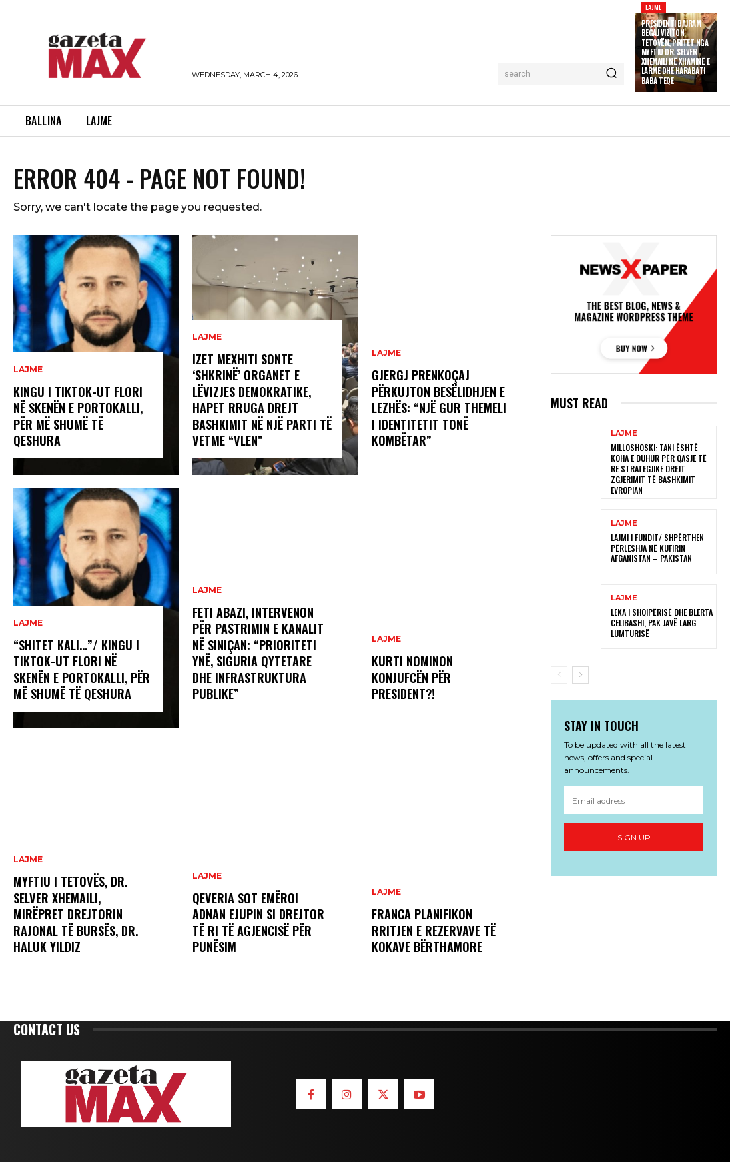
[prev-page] (559, 673)
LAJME (653, 7)
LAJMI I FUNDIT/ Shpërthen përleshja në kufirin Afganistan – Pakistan (657, 547)
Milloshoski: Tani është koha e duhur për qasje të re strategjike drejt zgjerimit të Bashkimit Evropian (659, 468)
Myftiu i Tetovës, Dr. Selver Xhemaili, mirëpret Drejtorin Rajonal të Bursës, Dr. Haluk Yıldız (75, 915)
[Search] (611, 74)
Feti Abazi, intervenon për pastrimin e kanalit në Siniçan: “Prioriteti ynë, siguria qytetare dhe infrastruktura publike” (257, 654)
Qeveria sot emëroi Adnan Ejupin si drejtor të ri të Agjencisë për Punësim (258, 923)
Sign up (634, 836)
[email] (633, 800)
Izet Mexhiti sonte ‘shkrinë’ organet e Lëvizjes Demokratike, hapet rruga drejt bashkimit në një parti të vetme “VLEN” (261, 401)
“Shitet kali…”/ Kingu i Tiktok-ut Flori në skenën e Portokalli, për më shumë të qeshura (81, 670)
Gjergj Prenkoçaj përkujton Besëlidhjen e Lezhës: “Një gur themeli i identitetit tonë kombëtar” (439, 409)
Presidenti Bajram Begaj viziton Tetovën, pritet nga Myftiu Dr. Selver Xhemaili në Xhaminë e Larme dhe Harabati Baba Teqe (675, 52)
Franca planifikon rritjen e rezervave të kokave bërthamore (432, 931)
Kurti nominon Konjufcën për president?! (412, 678)
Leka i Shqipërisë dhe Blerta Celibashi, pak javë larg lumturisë (662, 622)
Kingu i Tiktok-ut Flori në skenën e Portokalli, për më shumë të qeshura (77, 417)
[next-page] (580, 673)
